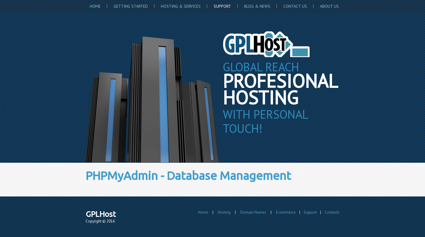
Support (222, 6)
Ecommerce (286, 212)
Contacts (332, 212)
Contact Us (295, 6)
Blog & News (257, 6)
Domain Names (253, 212)
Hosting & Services (181, 6)
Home (95, 6)
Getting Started (131, 6)
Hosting (224, 212)
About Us (329, 6)
